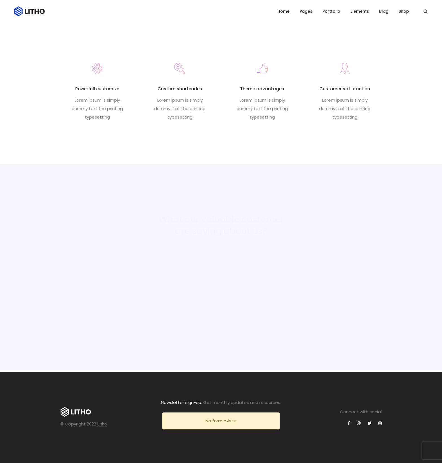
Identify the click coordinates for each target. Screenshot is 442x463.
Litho (102, 424)
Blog (383, 11)
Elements (359, 11)
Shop (404, 11)
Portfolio (331, 11)
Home (283, 11)
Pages (306, 11)
